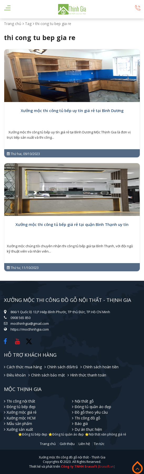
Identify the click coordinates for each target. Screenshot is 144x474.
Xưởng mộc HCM (21, 417)
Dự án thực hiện (88, 429)
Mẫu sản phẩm (19, 423)
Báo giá (81, 423)
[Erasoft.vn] (106, 466)
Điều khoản (16, 375)
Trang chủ (12, 23)
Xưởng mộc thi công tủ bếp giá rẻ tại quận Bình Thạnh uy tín (72, 224)
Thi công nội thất (21, 401)
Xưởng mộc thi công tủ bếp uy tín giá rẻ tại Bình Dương (72, 110)
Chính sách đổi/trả (62, 366)
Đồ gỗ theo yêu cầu (91, 412)
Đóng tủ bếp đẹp (21, 406)
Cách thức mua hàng (24, 366)
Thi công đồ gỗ (87, 417)
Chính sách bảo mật (48, 375)
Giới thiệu (67, 444)
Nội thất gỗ (84, 401)
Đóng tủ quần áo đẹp (93, 406)
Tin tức (99, 444)
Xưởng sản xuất (20, 429)
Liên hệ (84, 444)
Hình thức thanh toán (88, 375)
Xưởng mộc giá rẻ (22, 412)
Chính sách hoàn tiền (101, 366)
